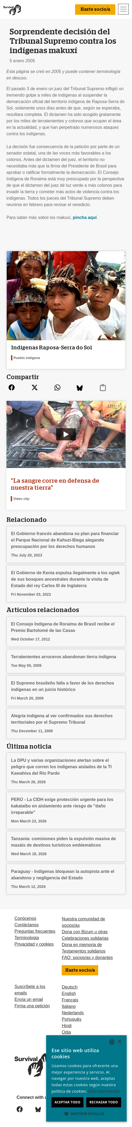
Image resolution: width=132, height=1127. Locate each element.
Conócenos (25, 918)
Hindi (66, 1025)
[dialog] (86, 1078)
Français (70, 1000)
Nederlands (73, 1013)
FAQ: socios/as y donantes (87, 957)
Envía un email (28, 999)
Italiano (69, 1006)
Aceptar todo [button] (67, 1102)
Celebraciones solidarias (85, 938)
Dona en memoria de (82, 944)
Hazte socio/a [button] (95, 9)
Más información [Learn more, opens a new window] (104, 1091)
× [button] (119, 1042)
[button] (86, 1113)
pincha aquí (85, 217)
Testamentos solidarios (83, 951)
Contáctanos (26, 925)
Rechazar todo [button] (103, 1102)
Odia (66, 1032)
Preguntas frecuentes (34, 931)
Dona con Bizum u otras (85, 932)
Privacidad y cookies (34, 944)
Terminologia (26, 937)
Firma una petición (32, 1006)
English (69, 993)
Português (71, 1019)
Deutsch (70, 987)
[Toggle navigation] (123, 9)
